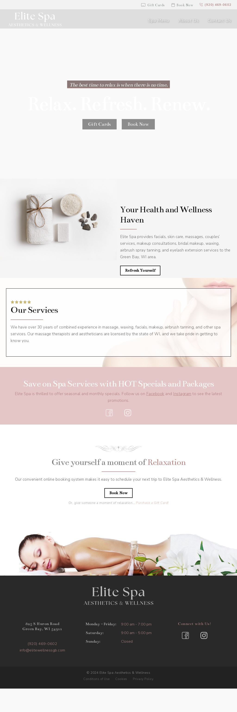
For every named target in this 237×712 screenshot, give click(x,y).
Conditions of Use (96, 679)
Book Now (181, 5)
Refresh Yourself (140, 270)
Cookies (121, 679)
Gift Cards (152, 5)
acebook (156, 393)
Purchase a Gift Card (152, 503)
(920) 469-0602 (215, 5)
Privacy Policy (143, 679)
